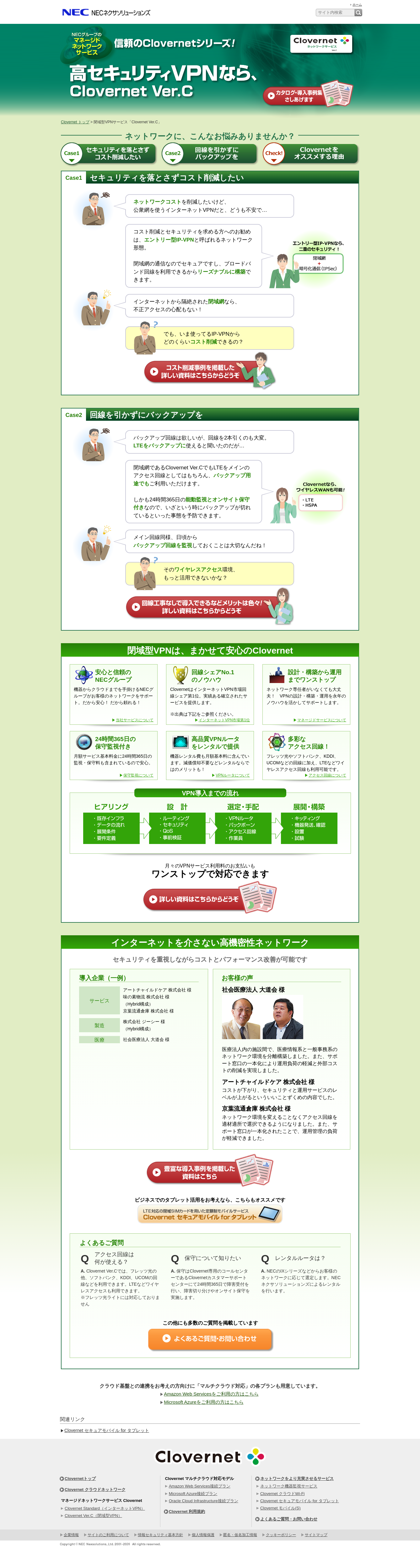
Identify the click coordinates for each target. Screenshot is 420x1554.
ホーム (357, 4)
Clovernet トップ (75, 122)
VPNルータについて (233, 775)
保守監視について (138, 775)
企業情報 (71, 1535)
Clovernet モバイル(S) (280, 1508)
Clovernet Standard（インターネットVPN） (105, 1508)
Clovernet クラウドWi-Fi (282, 1493)
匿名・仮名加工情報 (240, 1535)
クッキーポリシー (281, 1535)
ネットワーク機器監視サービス (288, 1486)
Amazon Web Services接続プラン (199, 1486)
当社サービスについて (134, 720)
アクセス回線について (327, 775)
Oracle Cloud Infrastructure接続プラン (203, 1500)
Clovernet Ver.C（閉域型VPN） (93, 1515)
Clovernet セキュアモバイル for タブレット (106, 1430)
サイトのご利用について (108, 1535)
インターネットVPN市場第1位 (224, 720)
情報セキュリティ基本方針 (160, 1535)
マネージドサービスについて (321, 720)
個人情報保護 (203, 1535)
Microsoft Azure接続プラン (193, 1493)
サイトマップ (316, 1535)
